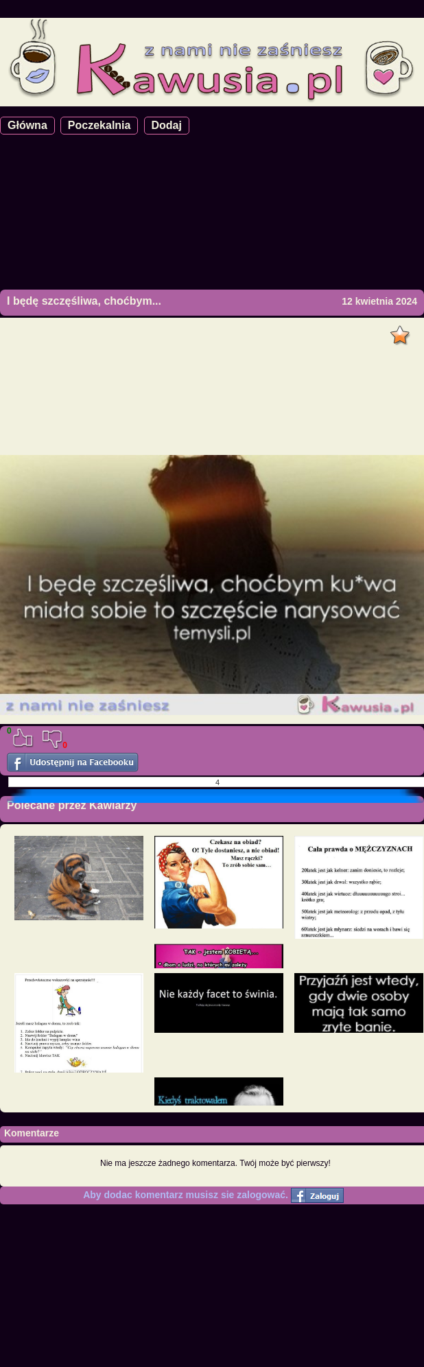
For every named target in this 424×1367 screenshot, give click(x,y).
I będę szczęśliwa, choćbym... (84, 301)
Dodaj (167, 125)
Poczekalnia (99, 125)
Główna (27, 125)
